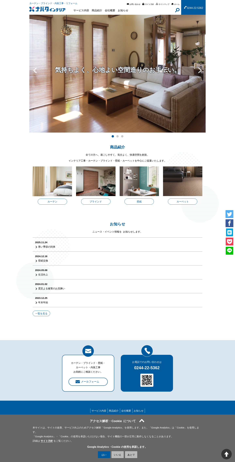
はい (104, 454)
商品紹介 (97, 10)
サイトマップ (164, 4)
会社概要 (110, 10)
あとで (131, 454)
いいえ (117, 454)
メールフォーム (90, 381)
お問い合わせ (135, 4)
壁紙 (139, 201)
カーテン (52, 201)
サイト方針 (149, 4)
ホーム (177, 4)
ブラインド (96, 201)
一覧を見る (41, 313)
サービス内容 (81, 10)
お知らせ (123, 10)
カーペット (183, 201)
